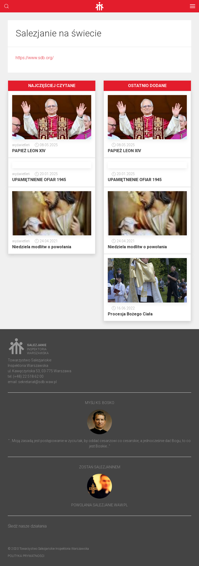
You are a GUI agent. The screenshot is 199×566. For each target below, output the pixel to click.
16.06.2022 (123, 308)
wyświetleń (21, 145)
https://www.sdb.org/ (35, 57)
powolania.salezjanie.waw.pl (99, 505)
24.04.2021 (46, 241)
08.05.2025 (46, 145)
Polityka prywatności (26, 556)
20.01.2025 (46, 174)
